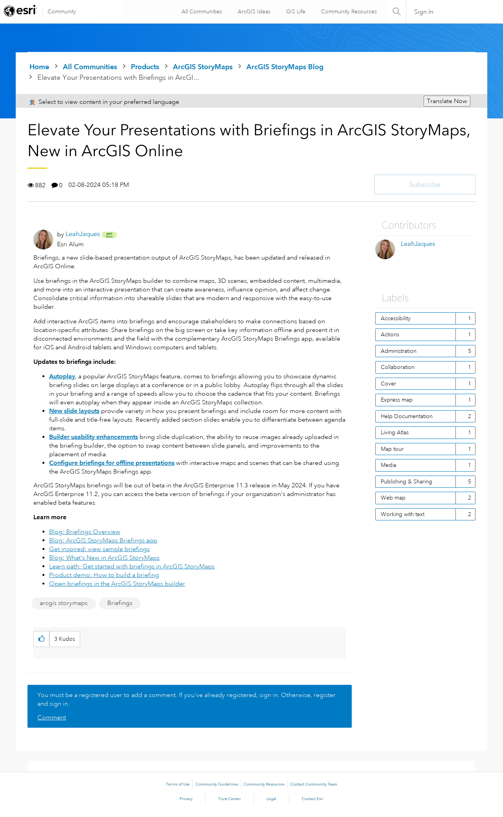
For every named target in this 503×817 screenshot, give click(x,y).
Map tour (392, 448)
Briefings (119, 603)
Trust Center (229, 799)
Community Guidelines (217, 784)
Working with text (402, 514)
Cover (388, 383)
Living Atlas (395, 432)
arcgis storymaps (64, 603)
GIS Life (295, 11)
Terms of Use (178, 784)
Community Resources (348, 11)
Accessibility (396, 318)
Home (39, 67)
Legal (271, 799)
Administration (399, 350)
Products (145, 67)
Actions (390, 334)
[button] (41, 639)
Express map (397, 399)
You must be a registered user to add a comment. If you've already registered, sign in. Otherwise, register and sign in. (186, 699)
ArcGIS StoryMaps (203, 67)
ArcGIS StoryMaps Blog (284, 67)
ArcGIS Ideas (253, 11)
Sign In (423, 12)
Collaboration (398, 367)
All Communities (201, 11)
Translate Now (447, 101)
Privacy (186, 799)
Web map (393, 497)
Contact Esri (312, 799)
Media (388, 464)
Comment (51, 717)
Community (62, 11)
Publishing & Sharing (406, 481)
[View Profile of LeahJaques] (83, 234)
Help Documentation (407, 416)
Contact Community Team (313, 784)
